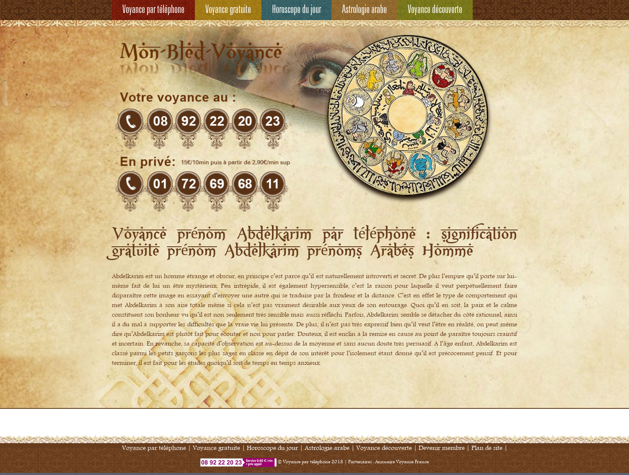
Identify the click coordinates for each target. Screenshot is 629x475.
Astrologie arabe (364, 10)
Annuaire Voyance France (402, 462)
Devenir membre (442, 448)
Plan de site (486, 448)
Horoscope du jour (296, 10)
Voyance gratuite (228, 10)
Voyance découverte (435, 10)
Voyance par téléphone (153, 10)
